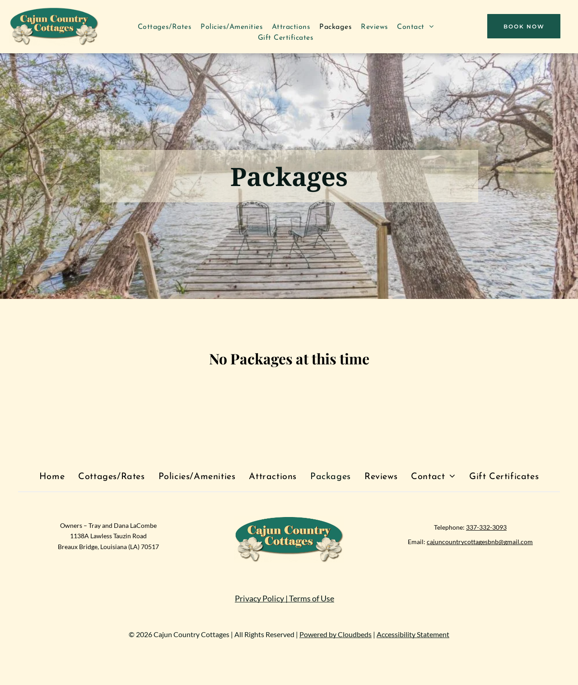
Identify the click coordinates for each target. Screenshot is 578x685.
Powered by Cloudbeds (335, 634)
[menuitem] (164, 27)
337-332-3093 (486, 527)
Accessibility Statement (413, 634)
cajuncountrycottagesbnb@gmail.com (480, 541)
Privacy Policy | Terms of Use (284, 598)
